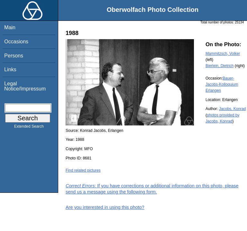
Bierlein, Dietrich (219, 66)
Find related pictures (83, 170)
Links (10, 69)
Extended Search (29, 128)
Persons (13, 55)
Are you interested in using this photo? (105, 207)
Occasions (16, 41)
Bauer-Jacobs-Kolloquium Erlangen (222, 84)
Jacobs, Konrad (232, 109)
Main (9, 27)
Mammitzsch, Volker (223, 53)
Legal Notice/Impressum (25, 86)
